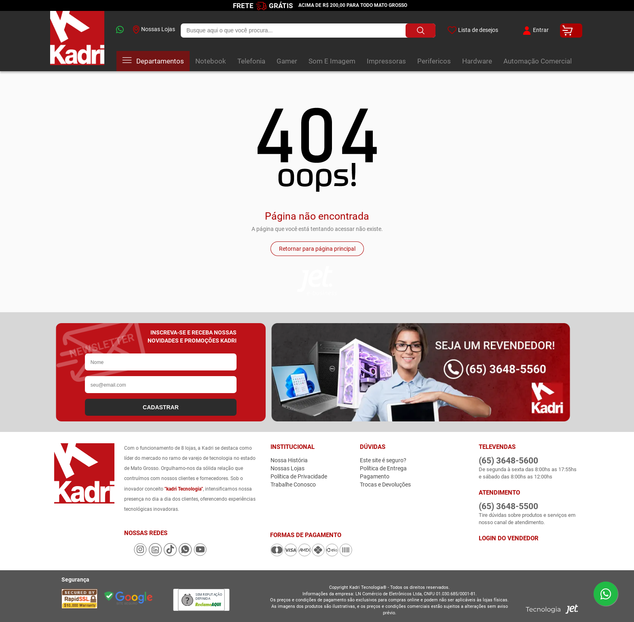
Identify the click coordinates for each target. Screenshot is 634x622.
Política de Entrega (383, 468)
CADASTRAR (161, 407)
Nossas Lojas (154, 29)
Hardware (477, 61)
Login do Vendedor (509, 538)
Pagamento (374, 476)
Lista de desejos (472, 30)
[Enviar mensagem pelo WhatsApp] (606, 594)
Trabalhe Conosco (293, 484)
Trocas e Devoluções (385, 484)
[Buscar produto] (419, 30)
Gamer (287, 61)
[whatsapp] (118, 30)
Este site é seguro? (383, 460)
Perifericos (434, 61)
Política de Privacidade (299, 476)
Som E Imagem (332, 61)
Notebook (210, 61)
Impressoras (386, 61)
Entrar (535, 30)
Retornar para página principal (317, 248)
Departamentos (153, 61)
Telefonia (251, 61)
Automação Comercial (537, 61)
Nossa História (289, 460)
